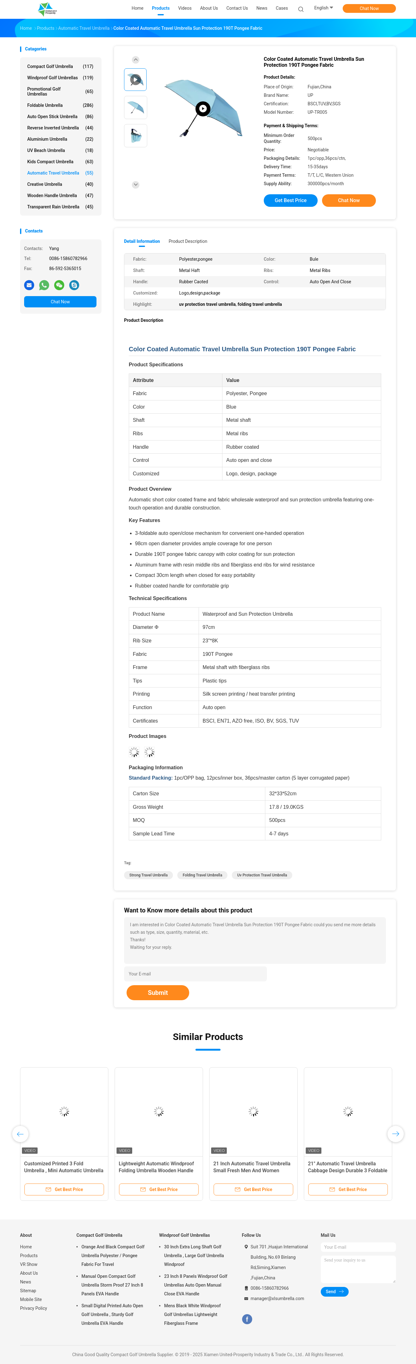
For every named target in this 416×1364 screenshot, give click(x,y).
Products (29, 1255)
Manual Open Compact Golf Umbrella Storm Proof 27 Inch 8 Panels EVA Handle (112, 1285)
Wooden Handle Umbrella (60, 195)
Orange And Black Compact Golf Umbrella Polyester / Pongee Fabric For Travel (112, 1255)
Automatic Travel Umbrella (60, 173)
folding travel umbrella (202, 875)
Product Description (188, 241)
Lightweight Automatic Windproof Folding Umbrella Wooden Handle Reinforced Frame (156, 1170)
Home (26, 1246)
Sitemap (28, 1290)
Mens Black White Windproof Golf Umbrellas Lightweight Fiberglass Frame (192, 1314)
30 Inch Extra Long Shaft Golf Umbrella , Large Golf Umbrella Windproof (194, 1255)
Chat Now (369, 8)
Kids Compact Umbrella (60, 162)
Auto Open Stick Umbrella (60, 116)
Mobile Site (31, 1299)
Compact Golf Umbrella (60, 66)
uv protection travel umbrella (262, 875)
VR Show (29, 1264)
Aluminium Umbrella (60, 139)
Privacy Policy (33, 1308)
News (25, 1281)
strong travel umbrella (148, 875)
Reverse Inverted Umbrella (60, 128)
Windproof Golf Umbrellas (60, 78)
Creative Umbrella (60, 184)
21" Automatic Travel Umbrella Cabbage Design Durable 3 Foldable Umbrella (347, 1170)
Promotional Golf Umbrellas (60, 91)
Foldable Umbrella (60, 105)
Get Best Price (291, 200)
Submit (158, 992)
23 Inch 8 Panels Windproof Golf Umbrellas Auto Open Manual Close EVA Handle (195, 1285)
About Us (29, 1273)
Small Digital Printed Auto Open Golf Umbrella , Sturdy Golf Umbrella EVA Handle (112, 1314)
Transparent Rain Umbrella (60, 207)
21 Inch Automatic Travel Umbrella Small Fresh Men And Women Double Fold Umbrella (251, 1170)
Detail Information (142, 241)
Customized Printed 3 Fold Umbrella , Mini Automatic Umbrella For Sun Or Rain (63, 1170)
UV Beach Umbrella (60, 150)
